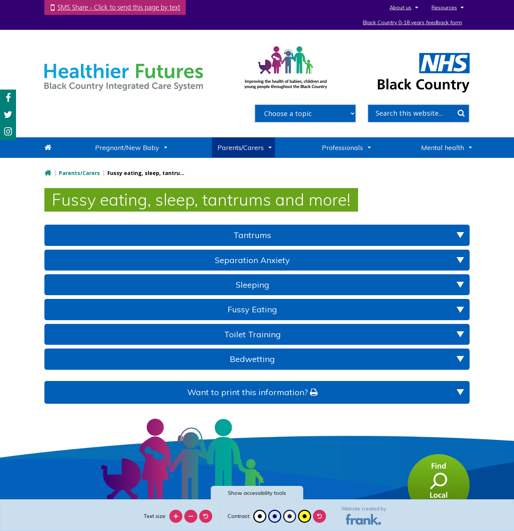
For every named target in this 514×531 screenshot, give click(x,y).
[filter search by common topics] (305, 113)
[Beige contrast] (289, 516)
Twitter (8, 114)
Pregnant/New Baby (127, 147)
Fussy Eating (252, 309)
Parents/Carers (240, 147)
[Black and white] (259, 516)
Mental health (442, 147)
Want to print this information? (252, 392)
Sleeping (252, 284)
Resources (444, 7)
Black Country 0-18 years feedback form (412, 22)
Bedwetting (252, 359)
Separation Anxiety (252, 260)
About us (400, 7)
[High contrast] (304, 516)
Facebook (8, 98)
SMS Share (118, 7)
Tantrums (252, 235)
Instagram (8, 131)
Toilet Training (252, 334)
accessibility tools (257, 493)
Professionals (342, 147)
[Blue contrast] (274, 516)
